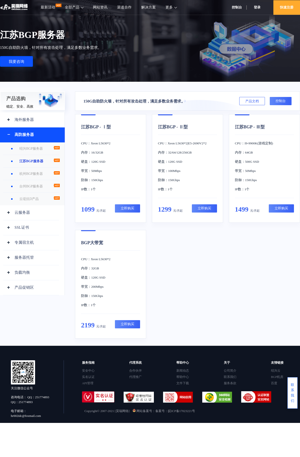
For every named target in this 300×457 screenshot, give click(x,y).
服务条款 (230, 383)
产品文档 (252, 101)
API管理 (87, 383)
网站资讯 (100, 7)
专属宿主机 (24, 242)
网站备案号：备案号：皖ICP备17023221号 (164, 411)
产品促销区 (24, 287)
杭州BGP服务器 (31, 174)
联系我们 (230, 377)
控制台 (237, 7)
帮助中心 (182, 377)
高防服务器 (24, 135)
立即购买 (127, 208)
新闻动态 (182, 370)
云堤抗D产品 (29, 199)
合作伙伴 (135, 370)
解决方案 (148, 7)
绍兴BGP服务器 (31, 148)
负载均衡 (22, 272)
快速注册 (286, 7)
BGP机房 (277, 377)
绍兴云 (275, 370)
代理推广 (135, 377)
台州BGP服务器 (31, 186)
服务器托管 (24, 257)
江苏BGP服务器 (31, 161)
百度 (274, 383)
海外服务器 (24, 120)
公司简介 (230, 370)
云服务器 (22, 212)
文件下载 (182, 383)
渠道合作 (124, 7)
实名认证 (88, 377)
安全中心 (88, 370)
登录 (257, 7)
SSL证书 (22, 227)
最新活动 (48, 7)
